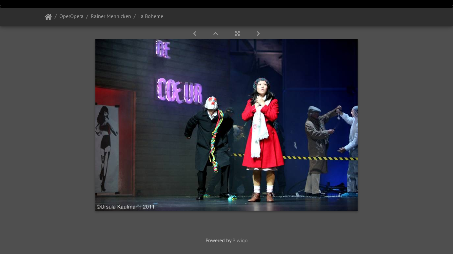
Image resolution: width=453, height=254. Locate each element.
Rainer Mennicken (111, 16)
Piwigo (240, 240)
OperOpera (71, 16)
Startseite (48, 17)
